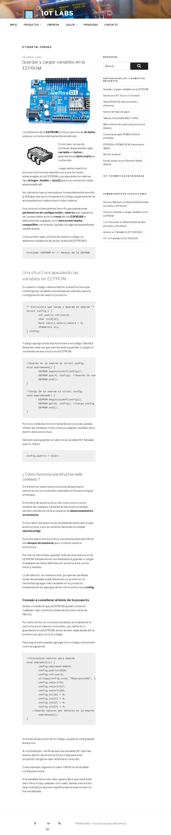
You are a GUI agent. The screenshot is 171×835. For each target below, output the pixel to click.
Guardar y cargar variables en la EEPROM (125, 89)
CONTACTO (111, 24)
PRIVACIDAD (90, 24)
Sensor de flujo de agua (116, 111)
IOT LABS (58, 13)
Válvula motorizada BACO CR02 (120, 118)
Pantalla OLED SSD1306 (128, 232)
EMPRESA (53, 24)
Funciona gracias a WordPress (109, 823)
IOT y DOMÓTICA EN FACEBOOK (123, 176)
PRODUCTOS (33, 24)
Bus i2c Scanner (112, 154)
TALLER (72, 24)
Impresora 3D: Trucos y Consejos (121, 95)
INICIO (13, 24)
